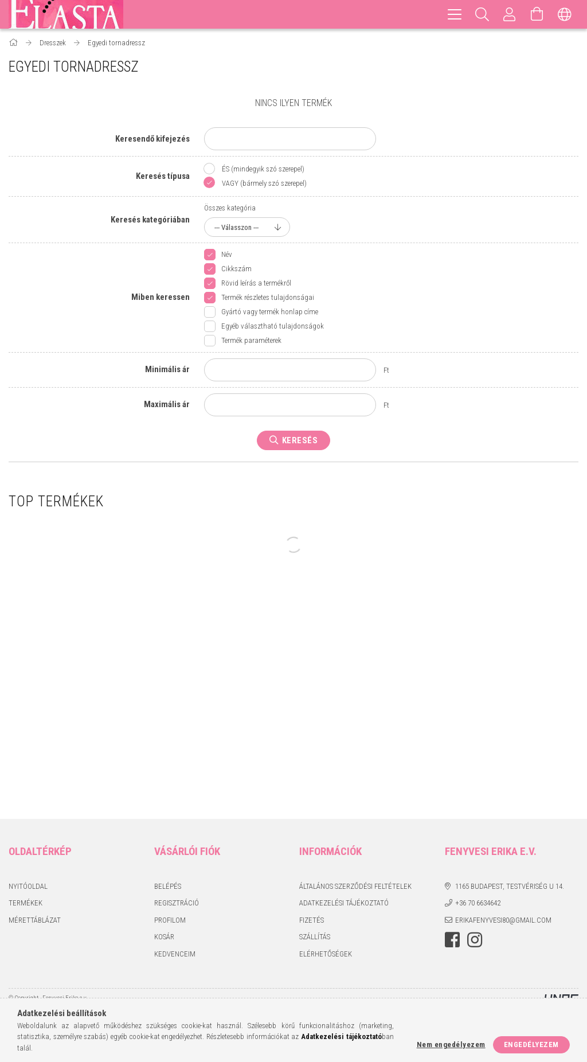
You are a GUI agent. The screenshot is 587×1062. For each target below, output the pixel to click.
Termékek (25, 903)
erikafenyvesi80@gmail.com (503, 920)
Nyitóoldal (28, 886)
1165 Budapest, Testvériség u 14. (509, 886)
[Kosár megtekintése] (537, 14)
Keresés (300, 440)
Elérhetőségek (325, 954)
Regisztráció (176, 903)
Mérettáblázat (35, 920)
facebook (452, 939)
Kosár (164, 936)
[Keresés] (482, 14)
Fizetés (311, 920)
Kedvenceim (174, 954)
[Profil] (509, 14)
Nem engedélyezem (451, 1044)
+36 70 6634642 (477, 903)
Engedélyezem (531, 1044)
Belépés (167, 886)
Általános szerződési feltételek (355, 886)
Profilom (170, 920)
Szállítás (314, 936)
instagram (474, 939)
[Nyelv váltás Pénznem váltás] (564, 14)
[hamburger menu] (454, 14)
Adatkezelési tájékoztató (344, 903)
